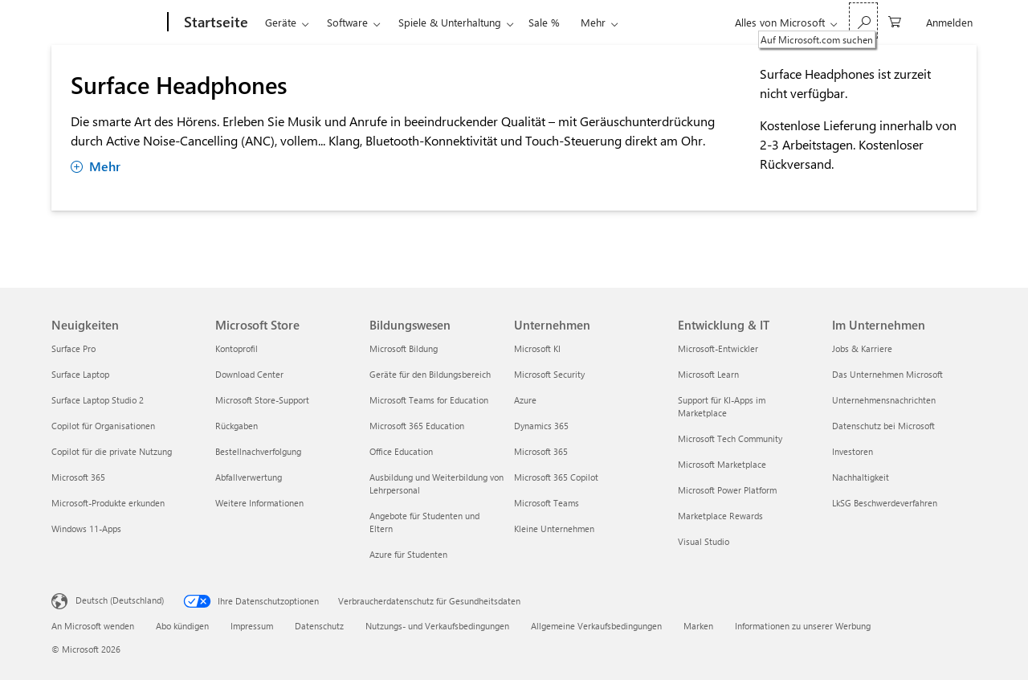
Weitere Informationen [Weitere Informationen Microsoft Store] (259, 503)
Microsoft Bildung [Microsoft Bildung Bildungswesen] (403, 348)
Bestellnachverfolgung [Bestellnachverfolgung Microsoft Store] (258, 451)
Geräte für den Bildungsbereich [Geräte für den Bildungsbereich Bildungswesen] (430, 374)
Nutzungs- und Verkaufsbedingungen (437, 626)
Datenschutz (319, 626)
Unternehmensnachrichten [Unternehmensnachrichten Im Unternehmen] (884, 400)
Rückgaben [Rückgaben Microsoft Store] (236, 426)
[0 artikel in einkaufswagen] (894, 20)
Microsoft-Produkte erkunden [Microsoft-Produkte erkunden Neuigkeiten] (108, 503)
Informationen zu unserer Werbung (803, 626)
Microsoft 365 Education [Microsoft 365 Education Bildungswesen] (416, 426)
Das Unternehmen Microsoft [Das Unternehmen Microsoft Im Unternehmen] (887, 374)
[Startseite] (214, 22)
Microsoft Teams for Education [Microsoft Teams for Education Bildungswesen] (428, 400)
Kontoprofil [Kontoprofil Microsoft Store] (236, 348)
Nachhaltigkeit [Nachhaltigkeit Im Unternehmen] (860, 477)
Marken (698, 626)
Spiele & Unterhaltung (449, 22)
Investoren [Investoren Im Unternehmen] (852, 451)
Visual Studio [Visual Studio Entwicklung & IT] (703, 541)
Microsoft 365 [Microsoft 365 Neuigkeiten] (78, 477)
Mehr (593, 22)
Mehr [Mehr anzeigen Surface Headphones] (95, 166)
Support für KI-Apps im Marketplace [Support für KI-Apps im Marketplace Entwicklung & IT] (721, 406)
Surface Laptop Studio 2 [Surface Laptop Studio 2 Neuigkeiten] (97, 400)
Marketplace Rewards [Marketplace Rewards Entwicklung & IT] (720, 516)
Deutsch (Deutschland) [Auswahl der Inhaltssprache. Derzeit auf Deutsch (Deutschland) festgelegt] (119, 600)
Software (347, 22)
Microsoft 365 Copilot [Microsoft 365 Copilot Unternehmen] (556, 477)
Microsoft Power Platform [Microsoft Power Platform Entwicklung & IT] (727, 490)
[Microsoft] (106, 22)
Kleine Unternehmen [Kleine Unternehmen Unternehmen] (554, 528)
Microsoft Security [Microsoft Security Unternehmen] (549, 374)
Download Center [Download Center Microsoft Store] (249, 374)
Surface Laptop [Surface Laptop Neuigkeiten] (80, 374)
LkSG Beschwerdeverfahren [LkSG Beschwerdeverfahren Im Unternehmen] (884, 503)
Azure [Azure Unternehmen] (525, 400)
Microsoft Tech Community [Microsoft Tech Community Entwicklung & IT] (730, 438)
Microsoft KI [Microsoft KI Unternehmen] (537, 348)
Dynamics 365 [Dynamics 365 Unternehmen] (541, 426)
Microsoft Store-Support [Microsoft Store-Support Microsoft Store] (262, 400)
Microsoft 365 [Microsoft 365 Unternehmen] (541, 451)
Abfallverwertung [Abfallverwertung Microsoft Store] (248, 477)
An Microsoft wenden (92, 626)
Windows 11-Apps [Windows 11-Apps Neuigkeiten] (86, 528)
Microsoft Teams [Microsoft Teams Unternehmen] (546, 503)
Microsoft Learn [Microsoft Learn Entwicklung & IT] (708, 374)
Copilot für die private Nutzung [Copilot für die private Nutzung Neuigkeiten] (111, 451)
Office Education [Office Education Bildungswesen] (401, 451)
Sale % (544, 22)
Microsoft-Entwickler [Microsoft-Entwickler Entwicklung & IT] (718, 348)
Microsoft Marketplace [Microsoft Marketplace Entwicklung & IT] (722, 464)
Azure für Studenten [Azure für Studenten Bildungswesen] (408, 554)
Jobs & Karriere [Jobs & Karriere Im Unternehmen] (862, 348)
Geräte (280, 22)
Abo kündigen (182, 626)
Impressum (251, 626)
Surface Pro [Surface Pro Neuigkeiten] (73, 348)
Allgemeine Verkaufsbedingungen (596, 626)
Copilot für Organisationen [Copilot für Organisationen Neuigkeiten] (103, 426)
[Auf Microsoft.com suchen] (863, 20)
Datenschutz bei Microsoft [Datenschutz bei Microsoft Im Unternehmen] (883, 426)
